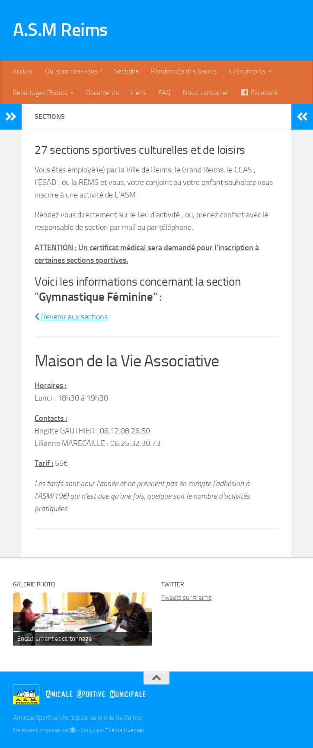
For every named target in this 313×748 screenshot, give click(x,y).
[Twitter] (278, 695)
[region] (82, 619)
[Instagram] (294, 695)
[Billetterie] (263, 695)
